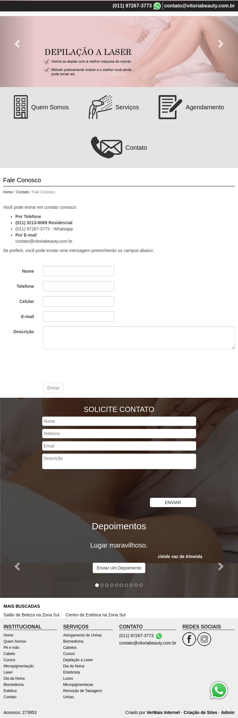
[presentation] (90, 365)
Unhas (68, 696)
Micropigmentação (212, 22)
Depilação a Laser (78, 659)
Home (90, 22)
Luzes (68, 678)
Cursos (181, 22)
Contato (206, 31)
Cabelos (70, 647)
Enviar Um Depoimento (119, 567)
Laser (106, 31)
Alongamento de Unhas (82, 634)
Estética (185, 31)
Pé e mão (141, 22)
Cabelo (162, 22)
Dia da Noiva (130, 31)
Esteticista (71, 672)
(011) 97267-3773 (132, 5)
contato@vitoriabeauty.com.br (199, 5)
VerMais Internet (163, 711)
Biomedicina (159, 31)
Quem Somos (114, 22)
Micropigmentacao (78, 684)
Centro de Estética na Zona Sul (96, 614)
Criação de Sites (200, 711)
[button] (18, 565)
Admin (228, 711)
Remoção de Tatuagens (82, 690)
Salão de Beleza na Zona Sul (31, 614)
